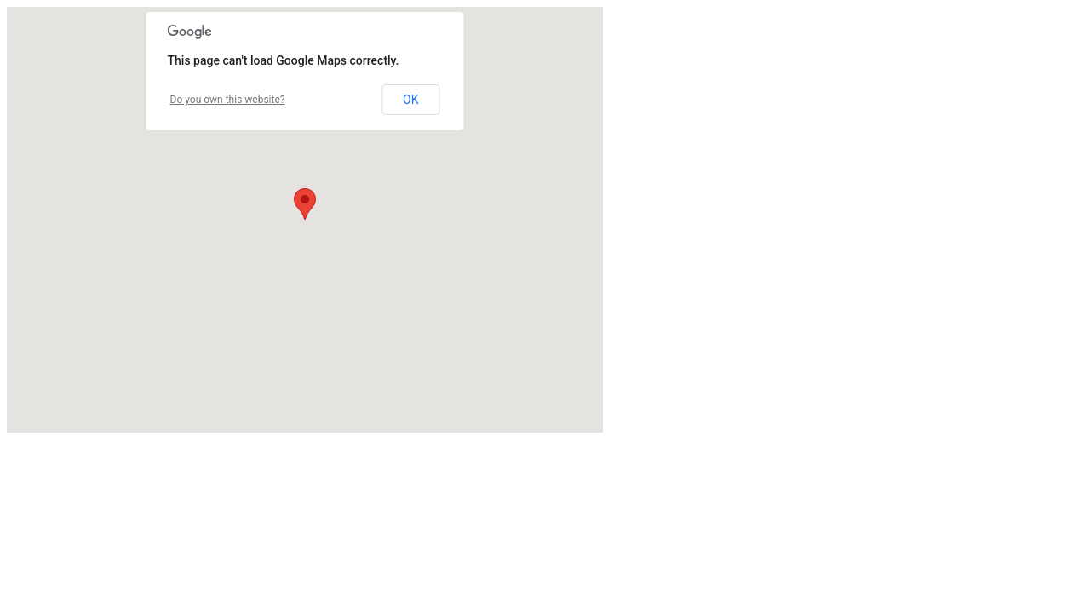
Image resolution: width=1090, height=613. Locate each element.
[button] (305, 204)
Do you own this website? (227, 100)
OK (410, 99)
